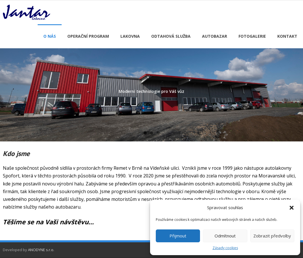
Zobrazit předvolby (272, 236)
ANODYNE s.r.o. (41, 249)
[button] (291, 208)
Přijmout (177, 236)
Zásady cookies (225, 247)
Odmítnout (225, 236)
